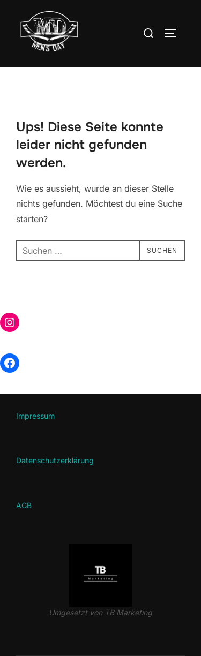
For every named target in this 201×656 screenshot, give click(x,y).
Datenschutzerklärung (55, 460)
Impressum (35, 415)
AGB (24, 505)
